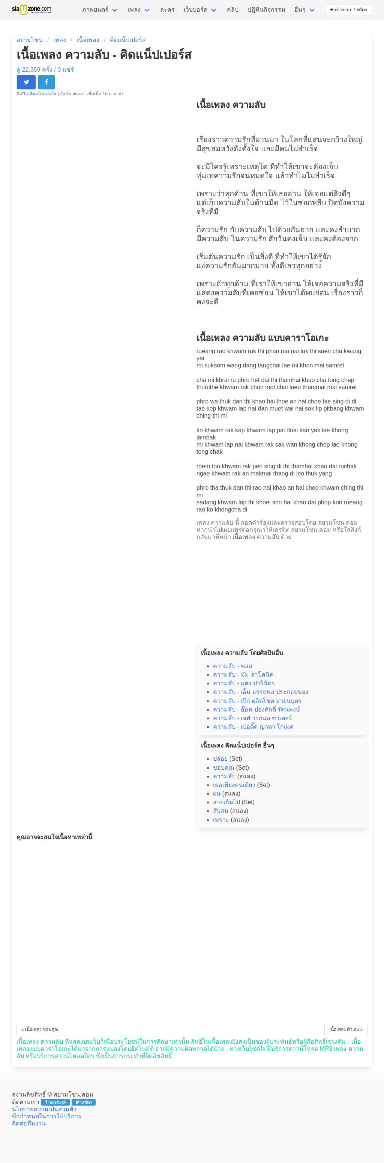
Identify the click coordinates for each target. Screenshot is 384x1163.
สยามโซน (29, 40)
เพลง (134, 9)
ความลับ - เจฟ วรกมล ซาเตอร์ (252, 718)
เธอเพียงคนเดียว (234, 785)
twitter (83, 1102)
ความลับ (232, 203)
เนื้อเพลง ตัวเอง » (346, 1029)
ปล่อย (220, 758)
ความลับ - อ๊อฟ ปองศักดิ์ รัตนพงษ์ (256, 709)
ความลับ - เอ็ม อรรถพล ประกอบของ (261, 692)
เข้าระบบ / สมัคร (348, 9)
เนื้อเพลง (88, 40)
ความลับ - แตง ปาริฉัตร (244, 683)
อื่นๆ (300, 9)
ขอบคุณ (223, 767)
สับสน (220, 811)
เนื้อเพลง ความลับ (255, 537)
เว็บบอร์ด (195, 9)
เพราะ (221, 820)
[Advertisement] (282, 591)
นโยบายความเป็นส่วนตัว (44, 1109)
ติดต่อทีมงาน (29, 1123)
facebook (55, 1102)
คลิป (232, 9)
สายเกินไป (226, 802)
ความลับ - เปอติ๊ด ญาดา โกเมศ (253, 727)
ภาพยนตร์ (95, 9)
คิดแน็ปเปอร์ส (128, 40)
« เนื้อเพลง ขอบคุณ (39, 1029)
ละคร (167, 9)
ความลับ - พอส (232, 666)
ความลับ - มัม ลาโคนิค (243, 674)
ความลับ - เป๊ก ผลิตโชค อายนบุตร (257, 701)
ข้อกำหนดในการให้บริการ (46, 1116)
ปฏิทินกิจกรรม (266, 9)
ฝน (216, 793)
